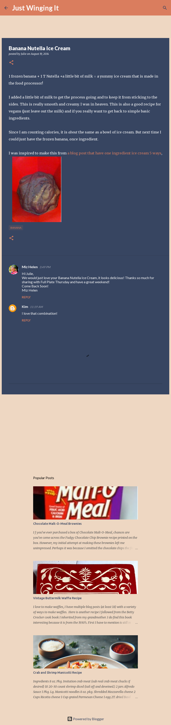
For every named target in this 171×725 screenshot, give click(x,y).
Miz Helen (30, 267)
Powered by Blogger (85, 719)
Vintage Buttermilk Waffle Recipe (57, 598)
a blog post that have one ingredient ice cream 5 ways (114, 153)
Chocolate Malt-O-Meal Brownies (57, 523)
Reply (26, 297)
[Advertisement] (85, 431)
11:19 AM (36, 307)
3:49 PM (44, 267)
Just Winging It (35, 7)
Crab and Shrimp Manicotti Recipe (57, 672)
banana (15, 227)
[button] (11, 63)
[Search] (65, 8)
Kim (25, 306)
